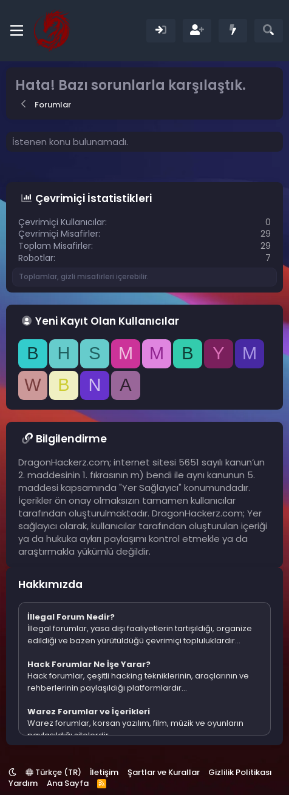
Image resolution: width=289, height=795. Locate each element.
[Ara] (268, 30)
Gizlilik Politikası (240, 772)
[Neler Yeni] (233, 30)
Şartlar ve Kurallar (163, 772)
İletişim (104, 772)
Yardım (23, 783)
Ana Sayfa (68, 783)
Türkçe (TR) (53, 772)
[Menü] (16, 30)
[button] (12, 772)
